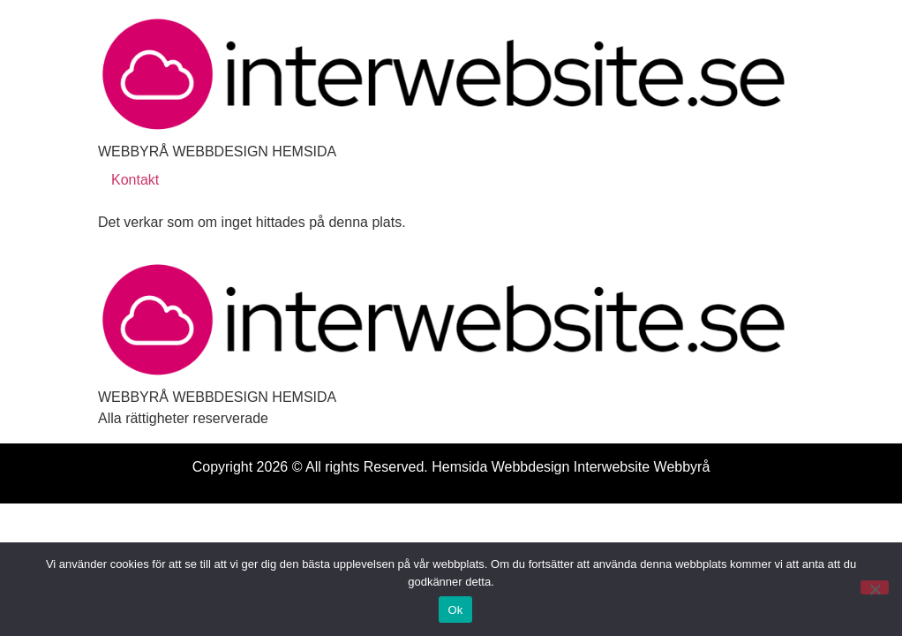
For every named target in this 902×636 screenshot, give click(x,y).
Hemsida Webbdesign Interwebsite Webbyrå (571, 466)
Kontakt (135, 179)
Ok (454, 610)
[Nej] (875, 587)
